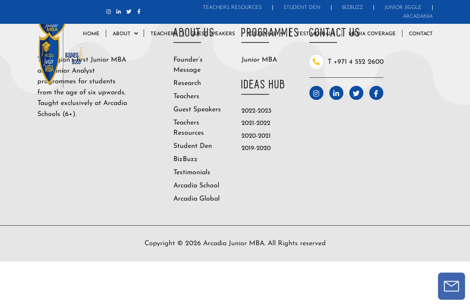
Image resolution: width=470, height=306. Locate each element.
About (121, 34)
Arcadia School (196, 185)
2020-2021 (256, 136)
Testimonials (316, 34)
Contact (421, 34)
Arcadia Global (196, 199)
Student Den (301, 7)
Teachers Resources (232, 7)
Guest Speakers (212, 34)
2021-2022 (255, 123)
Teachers (163, 34)
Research (187, 83)
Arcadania (418, 16)
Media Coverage (372, 34)
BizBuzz (352, 7)
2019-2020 (256, 148)
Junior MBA (259, 60)
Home (91, 34)
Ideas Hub (262, 34)
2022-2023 (256, 111)
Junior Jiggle (403, 7)
